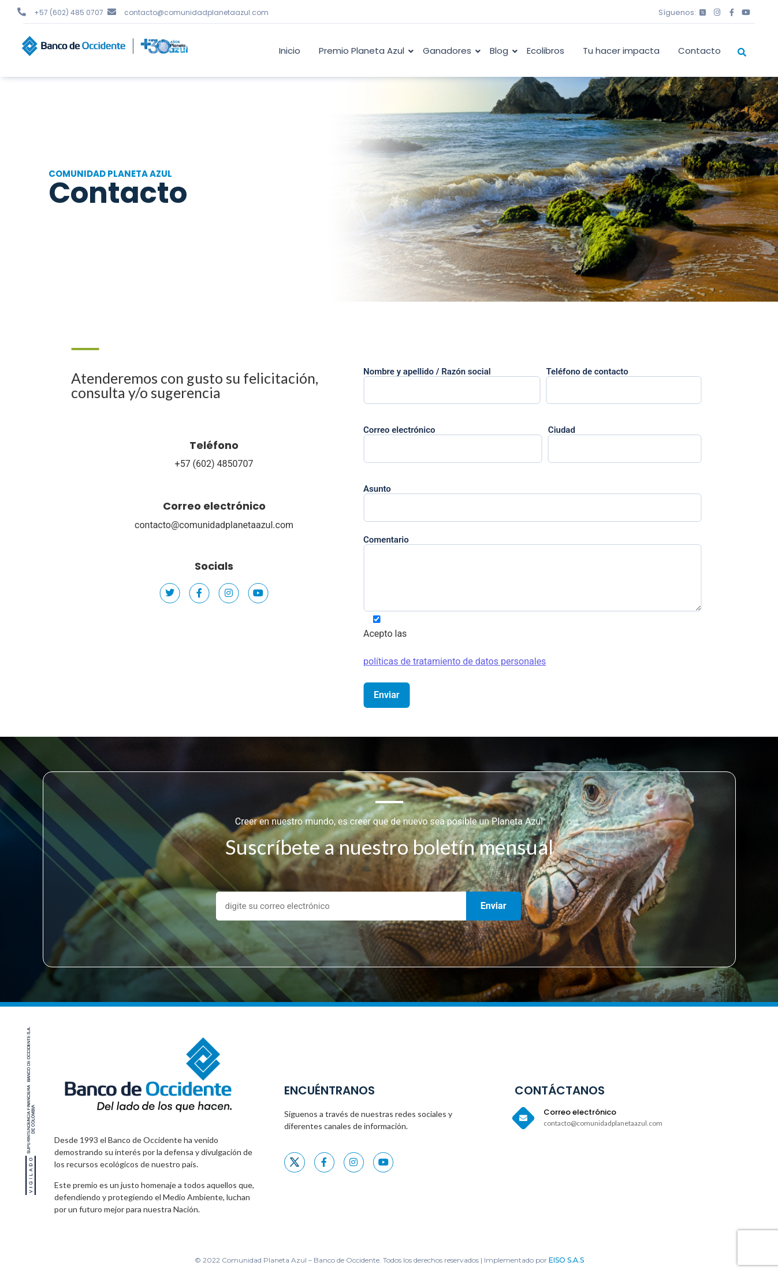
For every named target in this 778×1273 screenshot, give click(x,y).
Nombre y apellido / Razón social (471, 381)
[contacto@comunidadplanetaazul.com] (111, 12)
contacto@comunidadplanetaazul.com (196, 12)
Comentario (552, 574)
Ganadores (449, 50)
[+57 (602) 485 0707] (21, 12)
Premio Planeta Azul (363, 50)
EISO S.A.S (566, 1260)
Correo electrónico (198, 506)
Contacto (699, 50)
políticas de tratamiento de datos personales (474, 661)
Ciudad (643, 440)
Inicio (289, 50)
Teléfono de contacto (643, 381)
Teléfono (198, 445)
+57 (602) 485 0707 (68, 12)
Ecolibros (545, 50)
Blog (501, 50)
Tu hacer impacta (621, 50)
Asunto (552, 499)
